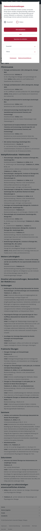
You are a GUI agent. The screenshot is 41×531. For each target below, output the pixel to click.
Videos (21, 22)
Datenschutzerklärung (24, 58)
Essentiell (10, 22)
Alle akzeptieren (20, 29)
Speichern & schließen (20, 39)
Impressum (13, 58)
